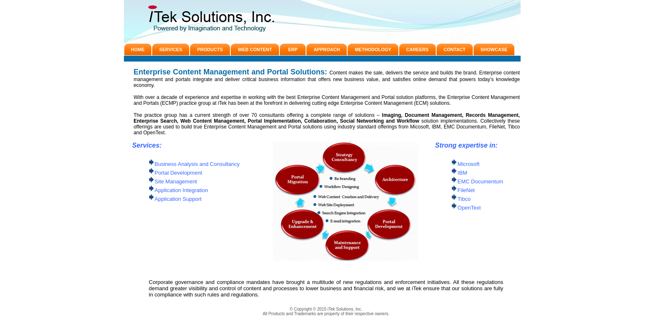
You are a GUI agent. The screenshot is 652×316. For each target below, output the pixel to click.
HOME (138, 49)
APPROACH (327, 49)
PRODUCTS (210, 49)
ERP (293, 49)
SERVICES (170, 49)
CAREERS (417, 49)
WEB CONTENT (255, 49)
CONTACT (455, 49)
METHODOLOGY (373, 49)
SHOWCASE (494, 49)
